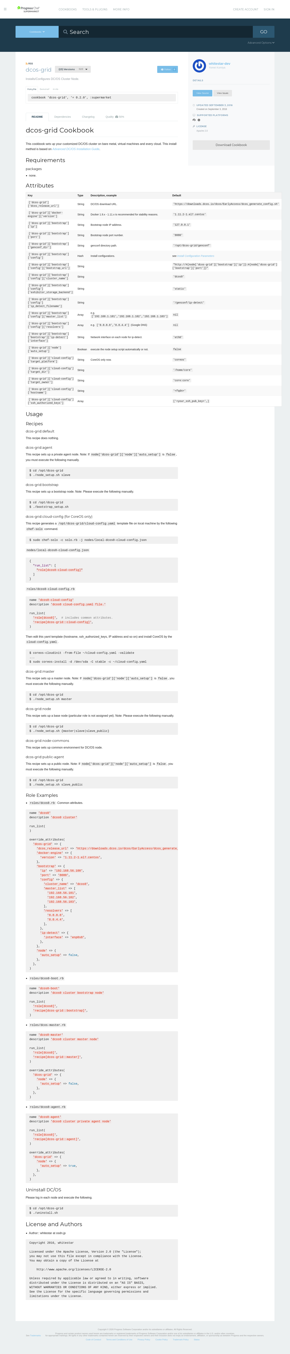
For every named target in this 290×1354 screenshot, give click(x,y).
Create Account (245, 9)
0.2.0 (71, 69)
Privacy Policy (144, 1345)
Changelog (88, 116)
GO (263, 31)
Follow (168, 69)
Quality (115, 116)
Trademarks (35, 1341)
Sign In (269, 9)
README (37, 116)
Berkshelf (44, 89)
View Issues (222, 93)
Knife (55, 89)
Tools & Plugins (94, 9)
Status (197, 1345)
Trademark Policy (181, 1345)
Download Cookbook (231, 145)
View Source (202, 93)
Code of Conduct (93, 1345)
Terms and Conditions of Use (119, 1345)
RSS (29, 63)
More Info (121, 9)
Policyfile (31, 89)
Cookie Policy (161, 1345)
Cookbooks (68, 9)
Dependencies (62, 116)
